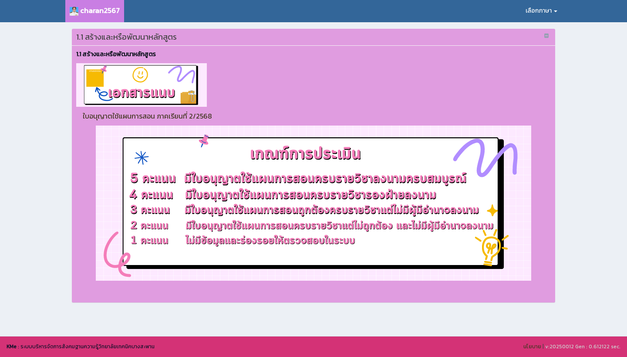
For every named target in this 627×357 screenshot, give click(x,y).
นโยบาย (532, 346)
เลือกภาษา (541, 10)
